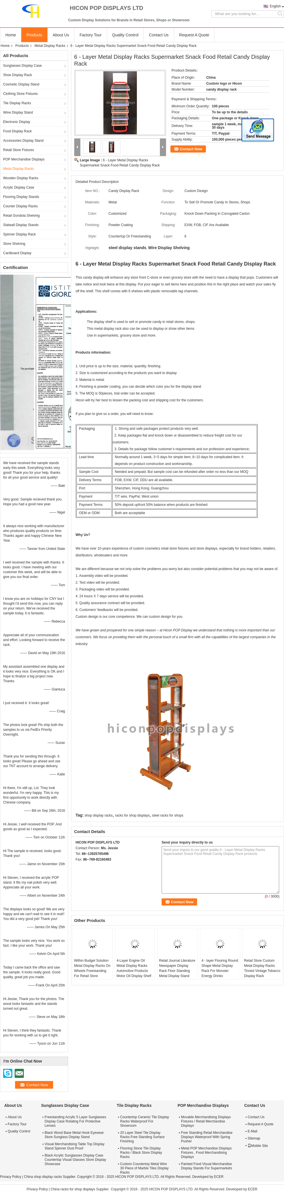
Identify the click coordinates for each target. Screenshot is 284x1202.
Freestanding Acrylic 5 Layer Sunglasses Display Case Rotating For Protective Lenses (75, 1121)
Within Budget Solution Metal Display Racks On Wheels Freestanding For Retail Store (92, 968)
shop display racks (99, 815)
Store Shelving (14, 244)
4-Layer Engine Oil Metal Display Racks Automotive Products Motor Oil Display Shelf (133, 968)
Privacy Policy (10, 1177)
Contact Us (158, 35)
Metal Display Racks (49, 46)
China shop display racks (43, 1177)
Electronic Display (16, 122)
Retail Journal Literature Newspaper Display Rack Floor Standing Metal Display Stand (177, 968)
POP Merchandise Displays (24, 159)
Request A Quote (194, 35)
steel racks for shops (167, 815)
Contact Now (191, 149)
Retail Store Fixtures (18, 150)
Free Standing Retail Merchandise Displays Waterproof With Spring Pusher (206, 1137)
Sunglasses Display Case (22, 66)
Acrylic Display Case (18, 187)
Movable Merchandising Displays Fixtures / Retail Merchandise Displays (206, 1121)
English (275, 6)
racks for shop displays (132, 815)
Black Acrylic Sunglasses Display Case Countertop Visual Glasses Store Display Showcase (75, 1159)
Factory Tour (91, 35)
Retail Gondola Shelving (21, 216)
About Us (61, 35)
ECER (219, 1177)
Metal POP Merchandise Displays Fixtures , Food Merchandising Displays (206, 1152)
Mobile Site (258, 1146)
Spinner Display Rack (19, 234)
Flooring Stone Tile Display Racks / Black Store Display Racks (141, 1152)
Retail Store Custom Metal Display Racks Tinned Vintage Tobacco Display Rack (262, 968)
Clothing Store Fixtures (20, 94)
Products (34, 35)
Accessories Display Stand (23, 141)
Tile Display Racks (17, 103)
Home (10, 35)
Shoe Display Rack (17, 75)
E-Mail (252, 1131)
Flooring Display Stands (21, 197)
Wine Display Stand (18, 112)
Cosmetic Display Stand (21, 84)
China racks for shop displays (73, 1189)
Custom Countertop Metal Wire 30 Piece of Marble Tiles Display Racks (144, 1168)
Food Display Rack (17, 131)
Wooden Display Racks (20, 178)
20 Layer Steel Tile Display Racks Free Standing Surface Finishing (142, 1137)
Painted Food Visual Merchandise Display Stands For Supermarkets (206, 1166)
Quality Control (125, 35)
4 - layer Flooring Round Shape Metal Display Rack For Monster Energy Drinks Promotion (220, 971)
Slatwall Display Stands (21, 225)
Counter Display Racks (20, 206)
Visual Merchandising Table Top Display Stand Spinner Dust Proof (75, 1146)
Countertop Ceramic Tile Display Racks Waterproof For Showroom (144, 1121)
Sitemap (254, 1138)
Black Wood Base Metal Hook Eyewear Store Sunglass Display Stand (74, 1135)
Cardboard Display (17, 253)
